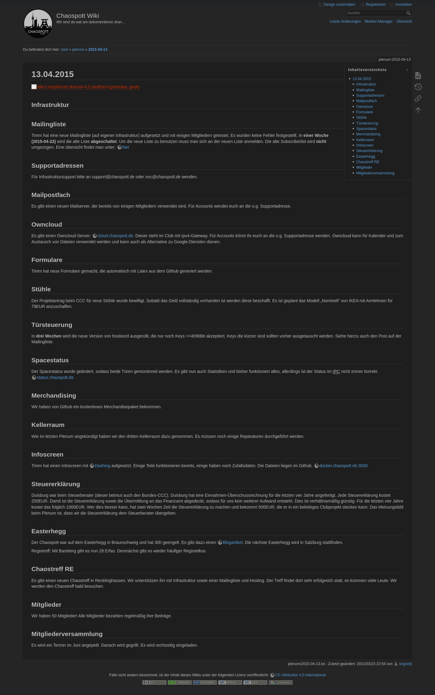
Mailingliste (365, 90)
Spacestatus (366, 129)
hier (125, 147)
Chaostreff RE (367, 162)
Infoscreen (364, 145)
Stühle (361, 117)
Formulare (364, 112)
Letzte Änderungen (345, 21)
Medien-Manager (379, 21)
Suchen (409, 13)
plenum (78, 49)
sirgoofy (405, 664)
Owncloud (364, 107)
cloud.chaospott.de (115, 235)
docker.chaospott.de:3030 (343, 465)
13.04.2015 (362, 79)
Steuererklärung (369, 151)
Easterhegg (365, 156)
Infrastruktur (366, 84)
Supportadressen (370, 95)
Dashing (102, 465)
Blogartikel (233, 542)
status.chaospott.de (55, 377)
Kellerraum (365, 140)
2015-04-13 (98, 49)
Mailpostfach (366, 101)
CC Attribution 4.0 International (300, 675)
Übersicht (404, 21)
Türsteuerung (367, 123)
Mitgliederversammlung (375, 173)
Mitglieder (364, 167)
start (64, 49)
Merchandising (368, 134)
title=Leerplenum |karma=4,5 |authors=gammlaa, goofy (88, 86)
